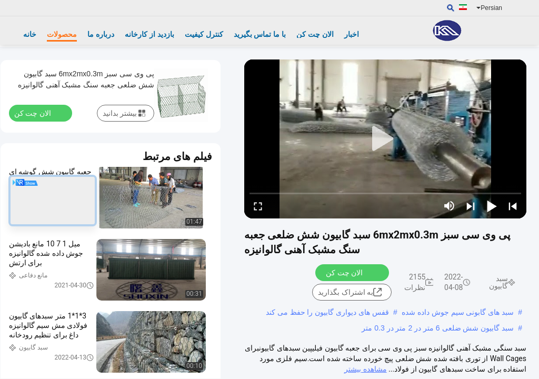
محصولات (62, 34)
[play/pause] (491, 206)
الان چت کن (315, 34)
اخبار (351, 34)
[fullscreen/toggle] (257, 206)
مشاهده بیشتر (365, 369)
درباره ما (100, 34)
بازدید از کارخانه (149, 34)
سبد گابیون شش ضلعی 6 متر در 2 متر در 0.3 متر (438, 328)
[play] (385, 139)
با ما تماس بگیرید (260, 34)
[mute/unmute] (449, 206)
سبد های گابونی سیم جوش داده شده (458, 312)
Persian (489, 8)
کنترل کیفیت (204, 34)
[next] (470, 206)
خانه (29, 34)
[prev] (512, 206)
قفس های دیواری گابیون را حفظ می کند (327, 312)
